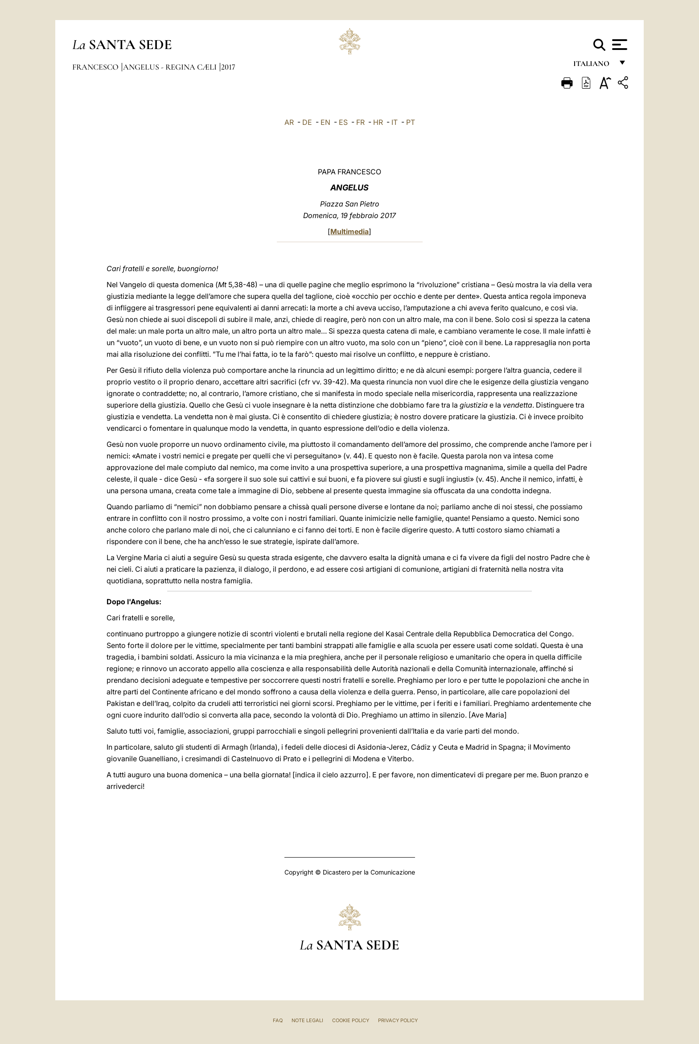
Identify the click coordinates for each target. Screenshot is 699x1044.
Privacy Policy (398, 1020)
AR (289, 122)
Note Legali (307, 1020)
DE (307, 122)
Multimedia (349, 231)
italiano (593, 66)
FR (360, 122)
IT (394, 122)
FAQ (278, 1020)
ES (343, 122)
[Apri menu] (618, 44)
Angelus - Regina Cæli (170, 67)
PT (410, 122)
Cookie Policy (350, 1020)
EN (325, 122)
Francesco (96, 67)
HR (378, 122)
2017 (228, 67)
